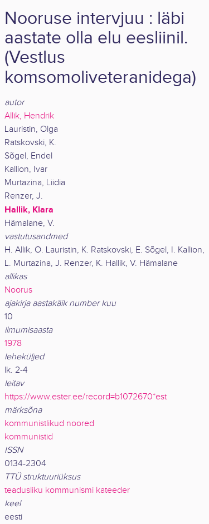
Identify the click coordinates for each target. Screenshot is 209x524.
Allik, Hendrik (29, 116)
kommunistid (28, 437)
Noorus (18, 290)
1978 (13, 343)
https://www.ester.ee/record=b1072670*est (85, 397)
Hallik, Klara (29, 209)
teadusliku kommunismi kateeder (67, 490)
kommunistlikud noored (49, 423)
